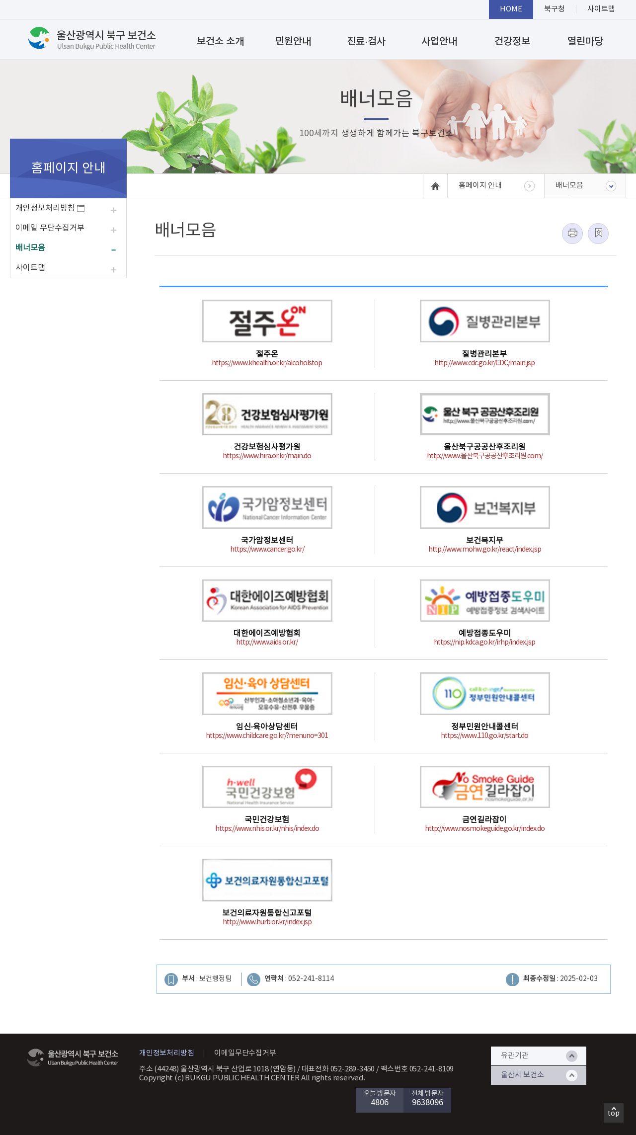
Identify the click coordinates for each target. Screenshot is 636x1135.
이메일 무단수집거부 (49, 228)
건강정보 (512, 42)
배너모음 (30, 247)
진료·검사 (366, 42)
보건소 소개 (220, 42)
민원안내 (293, 42)
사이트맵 (30, 267)
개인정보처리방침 (49, 208)
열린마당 (585, 42)
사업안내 (439, 42)
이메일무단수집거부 (245, 1053)
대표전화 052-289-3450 (338, 1069)
